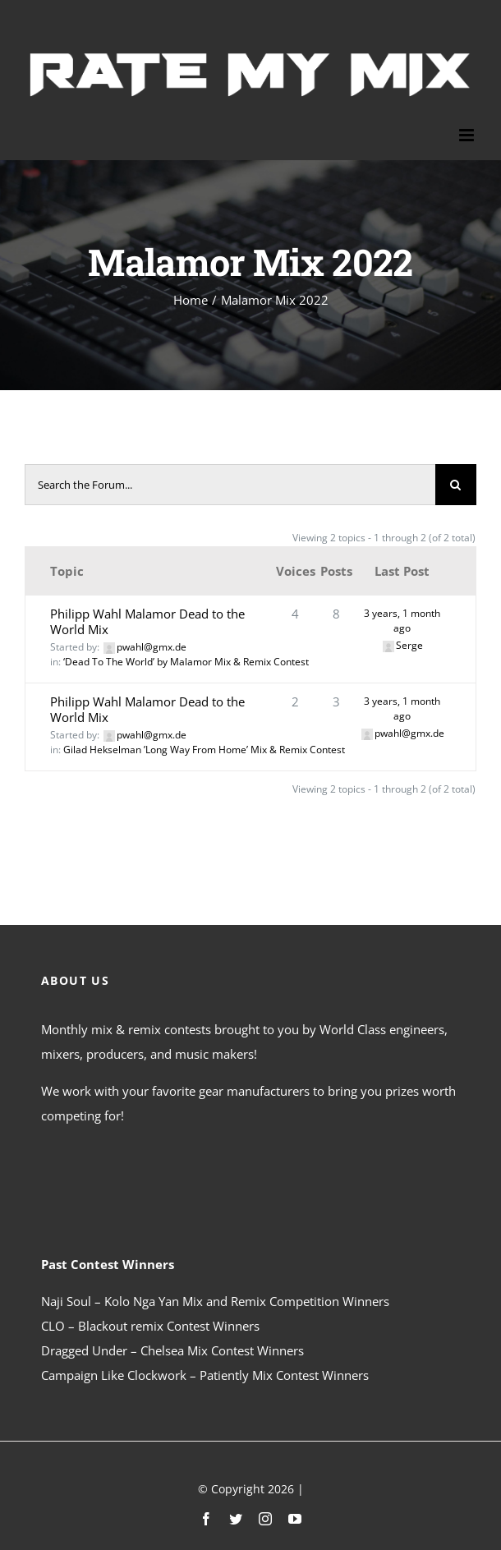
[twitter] (235, 1518)
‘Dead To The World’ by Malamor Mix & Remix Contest (186, 662)
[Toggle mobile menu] (467, 135)
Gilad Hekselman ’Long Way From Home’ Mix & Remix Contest (204, 750)
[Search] (455, 484)
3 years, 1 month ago (402, 620)
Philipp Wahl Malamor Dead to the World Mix (147, 621)
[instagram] (265, 1518)
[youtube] (294, 1518)
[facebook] (206, 1518)
